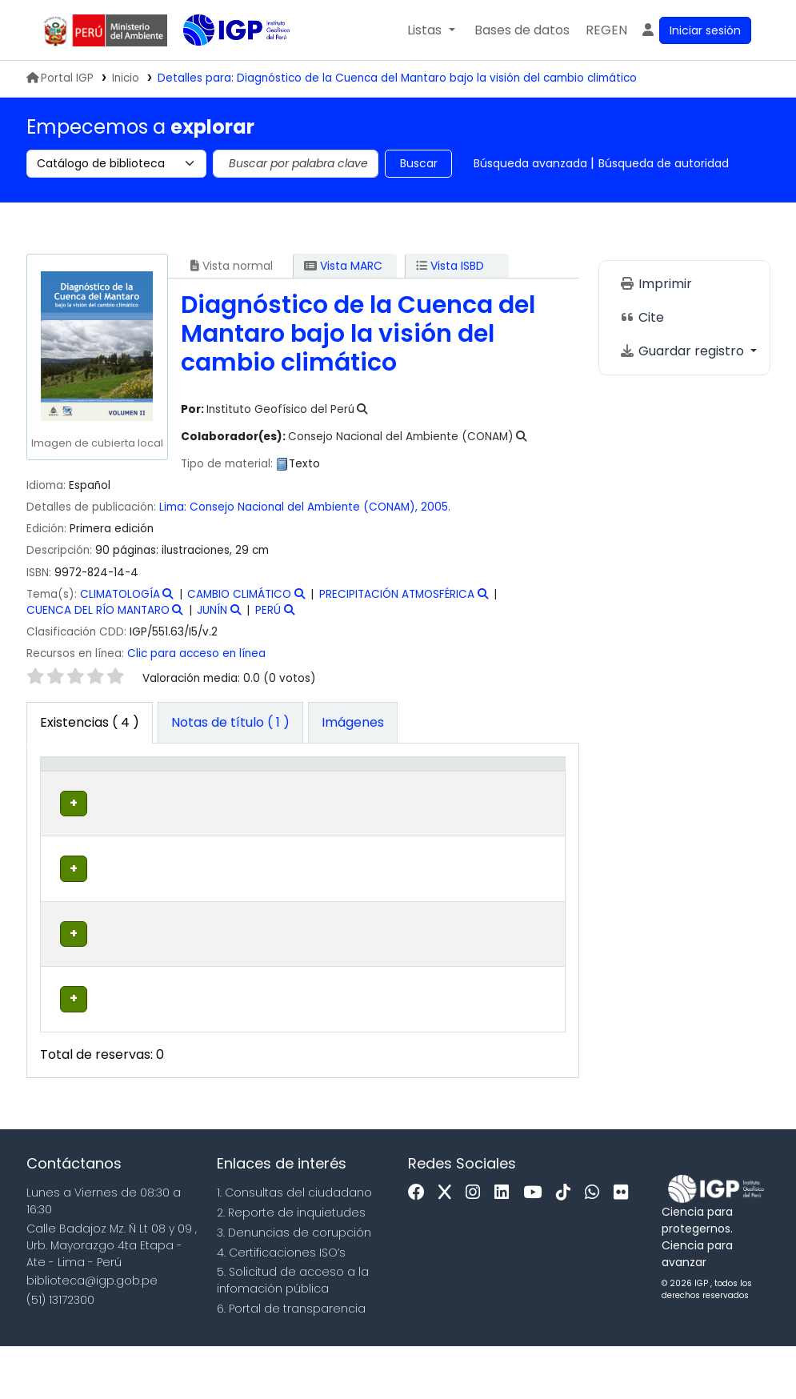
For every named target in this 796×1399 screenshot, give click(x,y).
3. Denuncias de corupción (294, 1285)
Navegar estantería (361, 855)
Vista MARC (343, 266)
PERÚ (268, 610)
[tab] (230, 723)
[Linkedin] (505, 1246)
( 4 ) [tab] (89, 722)
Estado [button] (453, 806)
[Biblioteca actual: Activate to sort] (150, 790)
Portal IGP (60, 78)
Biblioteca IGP (223, 62)
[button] (431, 30)
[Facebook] (420, 1246)
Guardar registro (683, 351)
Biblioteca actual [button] (141, 798)
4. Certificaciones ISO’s (281, 1305)
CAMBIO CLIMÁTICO (239, 594)
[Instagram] (477, 1246)
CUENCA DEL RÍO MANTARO (98, 610)
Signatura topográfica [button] (336, 798)
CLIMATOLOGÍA (120, 594)
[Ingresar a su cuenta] (696, 30)
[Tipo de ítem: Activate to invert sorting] (71, 790)
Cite (641, 317)
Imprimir (655, 284)
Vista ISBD (450, 266)
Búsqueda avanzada (530, 163)
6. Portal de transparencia (291, 1362)
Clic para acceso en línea (196, 653)
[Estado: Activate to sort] (461, 790)
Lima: (172, 507)
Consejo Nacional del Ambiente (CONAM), (305, 507)
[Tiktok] (567, 1246)
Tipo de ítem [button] (62, 789)
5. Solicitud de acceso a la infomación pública (293, 1333)
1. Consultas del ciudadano (294, 1246)
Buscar (419, 163)
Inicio (125, 78)
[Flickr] (625, 1246)
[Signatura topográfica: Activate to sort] (358, 790)
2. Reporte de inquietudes (291, 1266)
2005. (435, 507)
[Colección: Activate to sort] (244, 790)
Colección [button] (236, 806)
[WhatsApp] (596, 1246)
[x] (448, 1246)
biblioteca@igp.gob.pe (92, 1334)
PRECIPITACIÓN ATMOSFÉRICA (396, 594)
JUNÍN (212, 610)
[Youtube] (536, 1246)
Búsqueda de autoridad (663, 163)
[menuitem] (606, 30)
